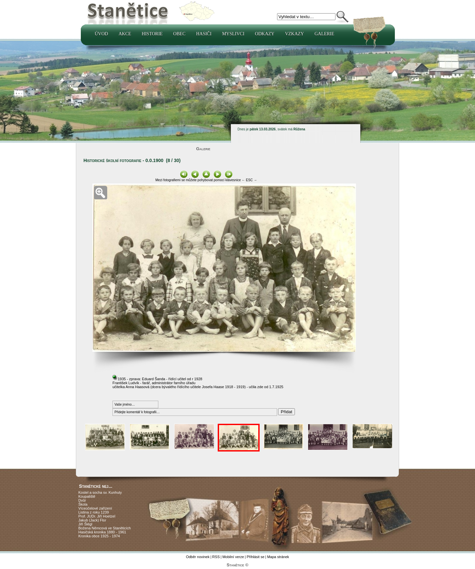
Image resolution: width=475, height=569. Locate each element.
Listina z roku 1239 (94, 512)
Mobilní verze (233, 557)
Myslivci (233, 33)
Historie (152, 33)
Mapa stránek (278, 557)
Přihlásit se (256, 557)
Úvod (101, 33)
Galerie (324, 33)
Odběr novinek (198, 557)
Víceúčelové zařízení (95, 508)
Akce (124, 33)
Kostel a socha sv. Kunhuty (100, 492)
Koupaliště (87, 496)
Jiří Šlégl (85, 524)
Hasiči (203, 33)
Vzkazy (294, 33)
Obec (179, 33)
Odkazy (264, 33)
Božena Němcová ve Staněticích (105, 528)
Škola (83, 504)
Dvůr (82, 500)
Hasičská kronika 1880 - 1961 (102, 532)
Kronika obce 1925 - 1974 (99, 536)
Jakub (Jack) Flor (92, 520)
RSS (216, 557)
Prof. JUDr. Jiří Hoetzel (97, 516)
